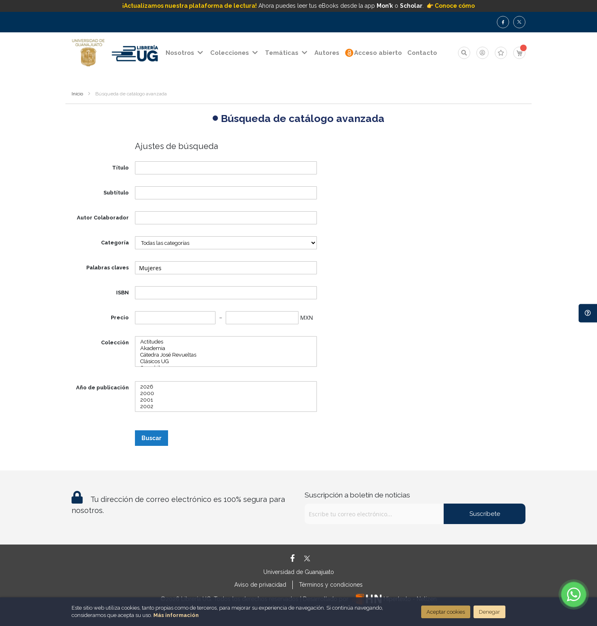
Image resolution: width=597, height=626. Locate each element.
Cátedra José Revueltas (225, 355)
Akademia (225, 348)
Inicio (77, 94)
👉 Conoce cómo (450, 5)
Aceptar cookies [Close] (445, 612)
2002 (225, 406)
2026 (225, 387)
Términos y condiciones (331, 584)
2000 (225, 393)
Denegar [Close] (489, 612)
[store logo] (88, 53)
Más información (176, 615)
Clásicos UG (225, 361)
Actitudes (225, 342)
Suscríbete (484, 514)
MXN (306, 317)
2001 (225, 400)
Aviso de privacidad (260, 584)
